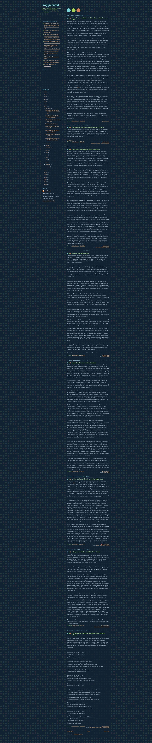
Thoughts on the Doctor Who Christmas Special (88, 127)
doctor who (93, 143)
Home (88, 731)
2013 (45, 104)
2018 (45, 92)
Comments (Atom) (78, 734)
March (47, 162)
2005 (45, 184)
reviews (102, 143)
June (47, 154)
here (78, 87)
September (48, 147)
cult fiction (98, 247)
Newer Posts (70, 731)
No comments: (105, 544)
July (47, 152)
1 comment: (106, 121)
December (48, 108)
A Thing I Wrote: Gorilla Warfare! (52, 48)
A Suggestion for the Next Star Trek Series (86, 552)
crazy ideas (97, 626)
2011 (45, 170)
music (100, 727)
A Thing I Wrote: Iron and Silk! (51, 51)
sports (107, 472)
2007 (45, 179)
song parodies (106, 727)
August (47, 150)
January (48, 166)
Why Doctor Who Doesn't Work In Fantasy (86, 149)
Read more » (70, 140)
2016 (45, 96)
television (107, 143)
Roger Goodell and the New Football (84, 363)
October (48, 145)
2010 (45, 172)
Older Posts (106, 731)
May (47, 157)
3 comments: (106, 355)
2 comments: (106, 141)
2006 (45, 181)
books (97, 545)
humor (98, 143)
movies (104, 356)
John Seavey (48, 190)
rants (108, 247)
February (48, 164)
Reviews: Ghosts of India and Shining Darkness (88, 479)
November (48, 143)
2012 (45, 106)
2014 (45, 101)
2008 (45, 177)
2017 (45, 94)
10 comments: (105, 625)
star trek (102, 626)
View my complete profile (49, 200)
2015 (45, 99)
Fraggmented (50, 5)
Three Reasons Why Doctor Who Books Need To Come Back (52, 112)
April (47, 159)
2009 (45, 174)
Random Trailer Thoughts (80, 253)
